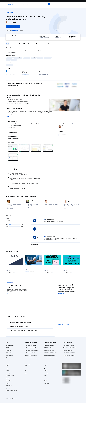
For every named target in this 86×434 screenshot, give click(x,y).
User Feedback (13, 59)
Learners (26, 365)
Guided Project (12, 36)
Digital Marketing (8, 350)
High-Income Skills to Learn (67, 353)
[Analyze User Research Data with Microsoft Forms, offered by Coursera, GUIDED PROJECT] (52, 268)
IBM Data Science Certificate (29, 357)
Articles (45, 377)
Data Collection (40, 57)
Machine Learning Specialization (49, 355)
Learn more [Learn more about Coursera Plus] (10, 293)
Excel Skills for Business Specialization (50, 352)
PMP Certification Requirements (68, 357)
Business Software (9, 65)
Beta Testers (27, 368)
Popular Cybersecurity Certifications (69, 358)
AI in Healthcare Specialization (49, 349)
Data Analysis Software (18, 57)
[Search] (49, 4)
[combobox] (34, 4)
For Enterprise (8, 380)
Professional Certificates (10, 375)
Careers (7, 370)
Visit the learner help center (63, 324)
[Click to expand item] (13, 148)
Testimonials (30, 43)
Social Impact (8, 387)
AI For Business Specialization (49, 345)
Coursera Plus (8, 373)
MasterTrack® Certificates (10, 377)
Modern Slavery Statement (48, 382)
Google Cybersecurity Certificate (30, 345)
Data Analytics (8, 349)
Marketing (20, 7)
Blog (25, 370)
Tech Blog (26, 373)
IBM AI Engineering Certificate (30, 353)
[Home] (6, 7)
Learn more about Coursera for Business (15, 88)
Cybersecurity (8, 347)
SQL (6, 358)
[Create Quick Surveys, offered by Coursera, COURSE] (33, 268)
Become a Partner (9, 385)
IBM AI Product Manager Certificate (31, 355)
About (7, 43)
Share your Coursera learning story (12, 390)
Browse (10, 7)
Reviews (38, 43)
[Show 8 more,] (9, 275)
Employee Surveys (26, 57)
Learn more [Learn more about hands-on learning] (70, 37)
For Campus (8, 383)
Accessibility (46, 373)
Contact (45, 375)
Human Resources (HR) (9, 352)
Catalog (7, 372)
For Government (8, 382)
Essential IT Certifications (67, 350)
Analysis (7, 59)
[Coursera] (9, 4)
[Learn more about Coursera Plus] (21, 30)
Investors (45, 367)
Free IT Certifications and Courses (69, 352)
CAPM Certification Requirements (68, 345)
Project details (22, 43)
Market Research (9, 57)
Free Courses (8, 388)
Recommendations (46, 43)
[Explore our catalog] (16, 4)
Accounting (8, 344)
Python (7, 357)
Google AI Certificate (28, 344)
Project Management (9, 355)
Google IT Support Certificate (30, 349)
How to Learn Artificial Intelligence (68, 355)
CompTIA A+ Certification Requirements (69, 347)
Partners (26, 367)
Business (14, 7)
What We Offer (8, 367)
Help (45, 372)
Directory (45, 378)
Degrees (7, 378)
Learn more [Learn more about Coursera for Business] (61, 293)
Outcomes (14, 43)
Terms (45, 368)
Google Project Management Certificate (31, 350)
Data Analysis (34, 57)
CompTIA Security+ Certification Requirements (71, 349)
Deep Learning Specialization (49, 350)
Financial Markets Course (48, 353)
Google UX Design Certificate (30, 352)
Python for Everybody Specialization (50, 358)
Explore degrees (37, 291)
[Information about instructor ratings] (64, 123)
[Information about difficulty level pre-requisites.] (48, 37)
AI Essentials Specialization (48, 344)
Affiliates (45, 380)
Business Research (48, 57)
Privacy (45, 370)
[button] (20, 4)
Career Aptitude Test (66, 344)
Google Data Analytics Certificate (30, 347)
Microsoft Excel (8, 353)
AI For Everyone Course (48, 347)
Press (45, 365)
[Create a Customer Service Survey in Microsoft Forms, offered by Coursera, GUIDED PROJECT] (71, 268)
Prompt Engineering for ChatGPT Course (51, 357)
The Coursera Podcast (28, 372)
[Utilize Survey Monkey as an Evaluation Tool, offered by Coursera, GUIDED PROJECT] (14, 268)
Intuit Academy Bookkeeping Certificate (31, 358)
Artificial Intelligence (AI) (10, 345)
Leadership (8, 368)
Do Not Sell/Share (47, 383)
